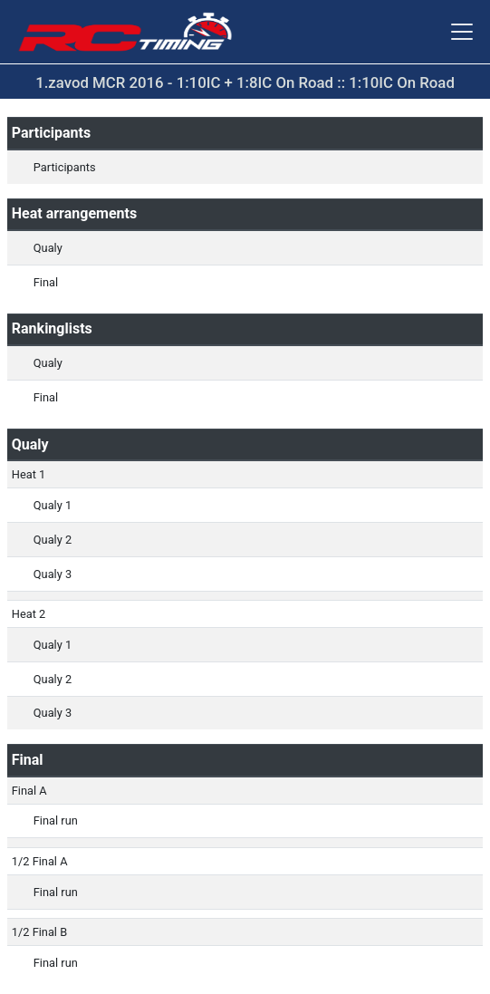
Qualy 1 (53, 505)
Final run (56, 820)
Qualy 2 (53, 539)
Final (46, 282)
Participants (65, 167)
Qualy (48, 248)
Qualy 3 (53, 574)
